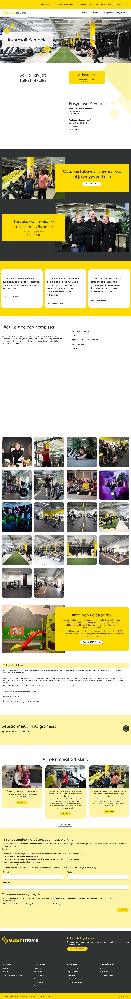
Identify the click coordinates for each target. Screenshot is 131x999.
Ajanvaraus (69, 4)
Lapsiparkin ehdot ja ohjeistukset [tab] (21, 701)
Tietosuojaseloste (123, 996)
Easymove (58, 4)
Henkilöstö (38, 972)
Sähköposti (7, 882)
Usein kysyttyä (39, 979)
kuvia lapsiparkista (92, 642)
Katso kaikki (65, 824)
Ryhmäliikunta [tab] (11, 696)
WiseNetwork (49, 996)
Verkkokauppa (81, 4)
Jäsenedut (71, 975)
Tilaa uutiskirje (77, 949)
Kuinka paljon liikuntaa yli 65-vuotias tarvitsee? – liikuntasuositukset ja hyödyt (109, 793)
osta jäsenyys (91, 184)
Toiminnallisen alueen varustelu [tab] (20, 691)
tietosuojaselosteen (22, 904)
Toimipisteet (104, 972)
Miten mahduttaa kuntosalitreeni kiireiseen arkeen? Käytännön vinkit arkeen (65, 793)
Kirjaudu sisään (122, 4)
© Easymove (6, 996)
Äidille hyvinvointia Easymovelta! (22, 791)
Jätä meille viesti (106, 975)
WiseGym (33, 996)
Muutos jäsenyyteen (74, 982)
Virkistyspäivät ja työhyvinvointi (115, 13)
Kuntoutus (96, 13)
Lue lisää (21, 802)
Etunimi (5, 872)
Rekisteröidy (106, 4)
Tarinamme (38, 968)
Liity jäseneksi (72, 968)
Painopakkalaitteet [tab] (13, 665)
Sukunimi (71, 872)
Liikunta (85, 13)
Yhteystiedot (94, 4)
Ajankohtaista (46, 4)
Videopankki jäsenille (75, 979)
